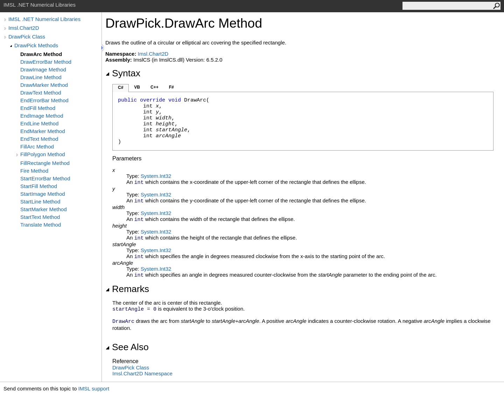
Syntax (122, 73)
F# (171, 87)
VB (137, 87)
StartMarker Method (43, 209)
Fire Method (34, 171)
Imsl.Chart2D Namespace (142, 373)
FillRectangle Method (45, 163)
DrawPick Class (26, 37)
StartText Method (40, 217)
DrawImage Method (43, 69)
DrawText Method (40, 93)
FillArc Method (37, 147)
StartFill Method (38, 186)
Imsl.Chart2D (23, 28)
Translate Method (40, 225)
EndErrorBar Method (44, 100)
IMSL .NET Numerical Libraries (44, 19)
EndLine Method (39, 123)
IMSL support (93, 388)
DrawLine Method (41, 77)
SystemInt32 (156, 176)
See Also (127, 347)
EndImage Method (41, 116)
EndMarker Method (42, 131)
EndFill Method (37, 108)
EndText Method (39, 139)
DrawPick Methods (36, 45)
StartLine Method (40, 202)
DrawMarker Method (44, 85)
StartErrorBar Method (45, 178)
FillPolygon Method (42, 154)
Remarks (127, 289)
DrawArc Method (41, 54)
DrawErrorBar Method (45, 62)
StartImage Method (42, 194)
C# (120, 87)
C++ (154, 87)
